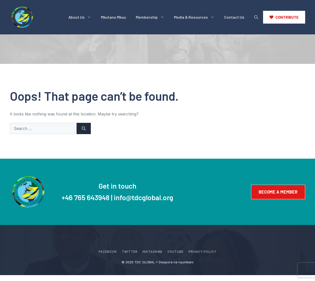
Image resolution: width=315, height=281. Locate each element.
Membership (152, 17)
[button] (256, 17)
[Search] (84, 128)
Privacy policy (202, 251)
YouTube (175, 251)
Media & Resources (196, 17)
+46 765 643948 (86, 197)
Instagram (152, 251)
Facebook (108, 251)
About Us (82, 17)
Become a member (278, 192)
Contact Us (234, 17)
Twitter (130, 251)
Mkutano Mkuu (113, 17)
